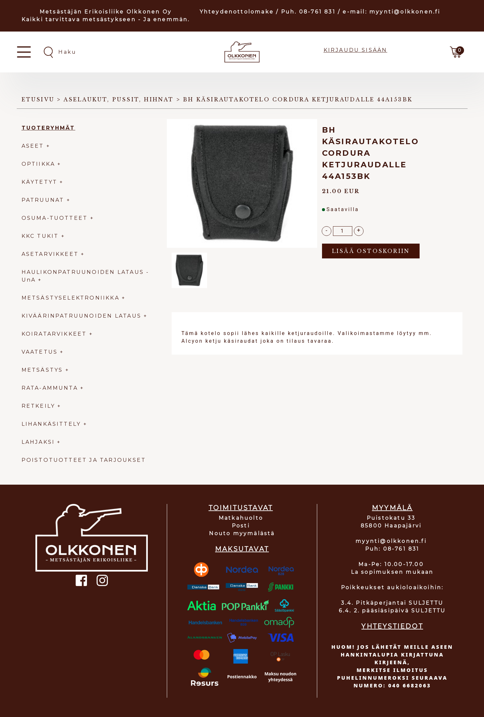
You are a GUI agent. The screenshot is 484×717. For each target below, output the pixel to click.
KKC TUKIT (40, 236)
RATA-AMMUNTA (51, 388)
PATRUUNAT (43, 200)
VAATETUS (40, 352)
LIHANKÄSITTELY (52, 424)
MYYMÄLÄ (392, 508)
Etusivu (38, 99)
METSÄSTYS (42, 370)
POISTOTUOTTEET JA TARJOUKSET (84, 460)
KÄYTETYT (40, 182)
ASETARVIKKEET (50, 254)
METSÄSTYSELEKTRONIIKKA (70, 298)
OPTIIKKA (38, 164)
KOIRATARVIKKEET (54, 334)
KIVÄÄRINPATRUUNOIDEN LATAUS (83, 316)
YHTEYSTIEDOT (392, 626)
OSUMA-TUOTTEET (55, 218)
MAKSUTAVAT (242, 549)
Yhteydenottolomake (237, 12)
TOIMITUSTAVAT (241, 508)
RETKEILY (38, 406)
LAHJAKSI (39, 442)
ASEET (33, 146)
